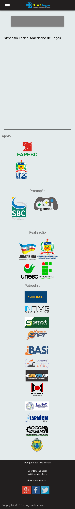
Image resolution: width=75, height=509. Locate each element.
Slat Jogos (26, 505)
